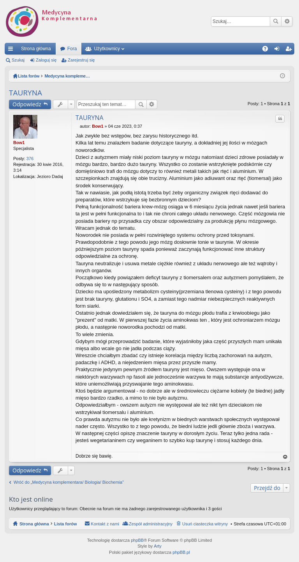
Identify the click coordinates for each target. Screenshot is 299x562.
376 (29, 158)
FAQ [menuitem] (267, 50)
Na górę (285, 457)
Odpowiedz (26, 104)
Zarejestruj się (81, 60)
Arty (158, 546)
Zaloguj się (46, 60)
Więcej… (12, 50)
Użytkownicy (107, 48)
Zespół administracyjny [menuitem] (150, 523)
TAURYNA (25, 93)
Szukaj (275, 21)
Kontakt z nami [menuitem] (105, 523)
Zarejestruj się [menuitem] (290, 50)
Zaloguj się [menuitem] (278, 50)
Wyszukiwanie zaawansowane (286, 21)
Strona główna (36, 48)
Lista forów (65, 523)
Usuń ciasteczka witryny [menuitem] (205, 523)
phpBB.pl (181, 552)
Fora (72, 48)
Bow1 (19, 142)
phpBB (137, 540)
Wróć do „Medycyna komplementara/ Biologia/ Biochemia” (69, 482)
